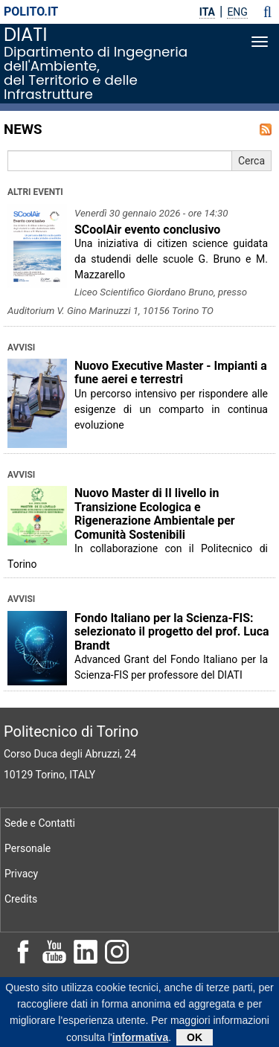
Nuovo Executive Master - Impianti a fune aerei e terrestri (170, 373)
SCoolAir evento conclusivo (147, 229)
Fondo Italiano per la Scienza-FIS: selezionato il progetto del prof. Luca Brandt (171, 632)
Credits (20, 899)
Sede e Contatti (39, 823)
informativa (140, 1041)
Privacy (21, 874)
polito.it (31, 11)
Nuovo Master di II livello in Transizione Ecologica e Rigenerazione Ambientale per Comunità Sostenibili (154, 514)
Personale (27, 848)
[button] (267, 12)
